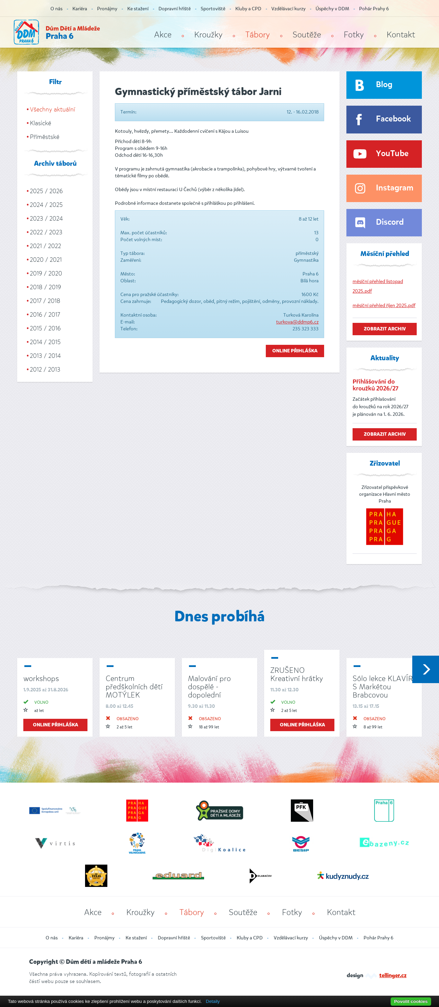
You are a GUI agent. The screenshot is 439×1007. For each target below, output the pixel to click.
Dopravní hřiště (174, 8)
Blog (384, 85)
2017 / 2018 (45, 301)
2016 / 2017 (45, 315)
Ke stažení (138, 8)
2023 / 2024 (46, 218)
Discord (390, 222)
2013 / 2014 (45, 356)
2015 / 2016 (45, 328)
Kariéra (79, 8)
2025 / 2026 (46, 191)
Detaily (213, 1001)
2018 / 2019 (45, 287)
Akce (162, 34)
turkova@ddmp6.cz (297, 322)
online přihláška (55, 725)
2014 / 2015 (45, 342)
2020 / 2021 (46, 260)
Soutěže (307, 34)
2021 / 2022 (45, 246)
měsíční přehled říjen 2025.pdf (384, 305)
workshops (41, 678)
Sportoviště (213, 8)
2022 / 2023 (46, 232)
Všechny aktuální (52, 109)
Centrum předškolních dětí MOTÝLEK (134, 687)
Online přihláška (295, 351)
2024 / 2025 (46, 205)
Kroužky (208, 34)
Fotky (354, 34)
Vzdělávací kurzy (288, 8)
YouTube (392, 154)
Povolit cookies (411, 1001)
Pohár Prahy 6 (374, 8)
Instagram (394, 188)
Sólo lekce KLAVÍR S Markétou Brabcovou (383, 687)
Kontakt (401, 34)
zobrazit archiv (385, 329)
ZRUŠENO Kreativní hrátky (296, 674)
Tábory (257, 34)
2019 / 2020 (46, 273)
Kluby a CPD (248, 8)
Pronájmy (107, 8)
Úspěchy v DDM (332, 8)
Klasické (40, 123)
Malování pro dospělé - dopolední (209, 687)
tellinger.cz (392, 976)
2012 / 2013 (45, 369)
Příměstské (44, 137)
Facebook (393, 119)
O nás (56, 8)
